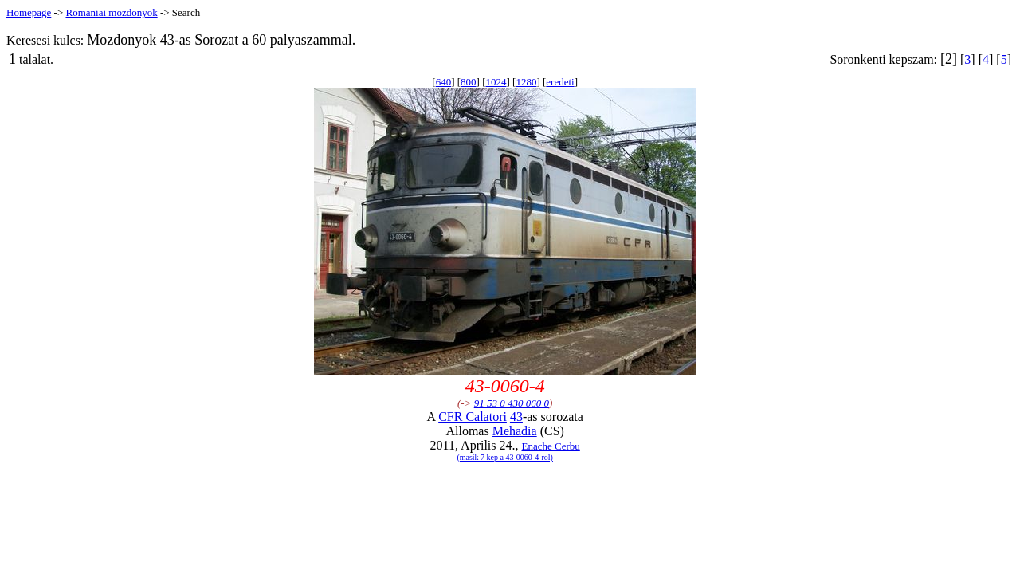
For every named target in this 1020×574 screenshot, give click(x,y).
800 (469, 82)
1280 (526, 82)
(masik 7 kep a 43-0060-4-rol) (505, 457)
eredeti (560, 82)
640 (444, 82)
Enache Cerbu (551, 446)
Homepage (28, 12)
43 (516, 416)
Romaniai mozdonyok (111, 12)
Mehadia (514, 431)
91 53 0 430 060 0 (511, 403)
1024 (495, 82)
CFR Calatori (472, 416)
